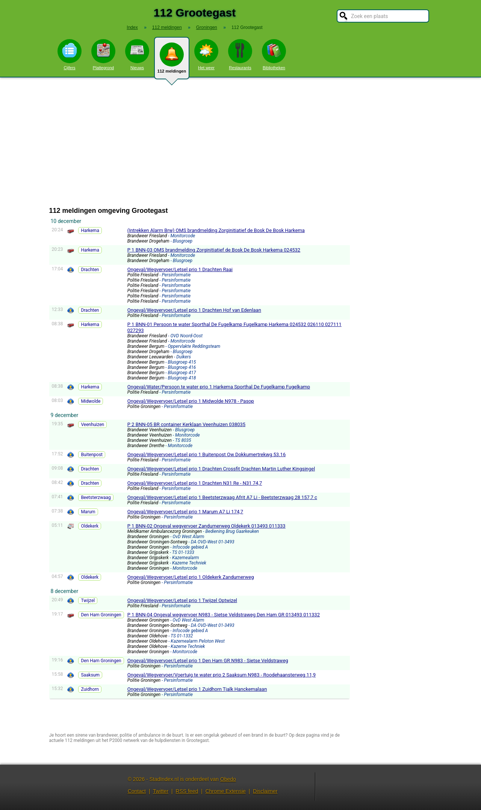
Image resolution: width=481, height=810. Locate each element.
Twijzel (88, 600)
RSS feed (186, 791)
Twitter (160, 791)
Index (132, 27)
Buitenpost (92, 454)
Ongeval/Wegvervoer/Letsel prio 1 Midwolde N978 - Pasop (190, 401)
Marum (88, 511)
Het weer (206, 54)
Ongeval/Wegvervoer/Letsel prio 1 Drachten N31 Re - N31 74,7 (194, 483)
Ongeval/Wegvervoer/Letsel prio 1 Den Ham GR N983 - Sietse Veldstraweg (207, 660)
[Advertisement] (240, 142)
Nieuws (137, 54)
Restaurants (240, 54)
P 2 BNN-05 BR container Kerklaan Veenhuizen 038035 (186, 424)
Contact (137, 791)
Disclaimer (265, 791)
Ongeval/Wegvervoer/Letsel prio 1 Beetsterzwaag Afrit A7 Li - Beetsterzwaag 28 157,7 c (222, 497)
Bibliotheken (274, 54)
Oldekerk (89, 526)
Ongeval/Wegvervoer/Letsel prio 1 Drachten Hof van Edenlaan (194, 310)
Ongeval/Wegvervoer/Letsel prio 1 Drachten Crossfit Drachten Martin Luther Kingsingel (221, 469)
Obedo (228, 779)
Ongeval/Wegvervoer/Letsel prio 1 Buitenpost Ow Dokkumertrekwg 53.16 (206, 454)
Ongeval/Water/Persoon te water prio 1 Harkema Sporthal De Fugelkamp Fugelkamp (218, 387)
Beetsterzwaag (95, 497)
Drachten (90, 269)
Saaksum (90, 675)
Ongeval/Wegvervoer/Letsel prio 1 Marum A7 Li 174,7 (185, 511)
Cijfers (69, 54)
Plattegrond (103, 54)
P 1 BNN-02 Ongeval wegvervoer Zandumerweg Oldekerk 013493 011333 (206, 526)
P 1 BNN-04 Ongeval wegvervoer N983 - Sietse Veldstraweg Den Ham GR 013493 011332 (223, 614)
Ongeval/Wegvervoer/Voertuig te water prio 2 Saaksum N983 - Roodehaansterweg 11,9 (221, 675)
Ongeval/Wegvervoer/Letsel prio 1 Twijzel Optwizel (182, 600)
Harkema (90, 230)
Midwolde (90, 401)
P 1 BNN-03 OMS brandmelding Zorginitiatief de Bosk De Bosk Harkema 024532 (213, 250)
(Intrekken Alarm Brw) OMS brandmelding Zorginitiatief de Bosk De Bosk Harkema (216, 230)
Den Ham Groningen (101, 614)
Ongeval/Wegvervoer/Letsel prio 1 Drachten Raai (180, 269)
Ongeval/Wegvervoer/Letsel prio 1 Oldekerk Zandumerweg (190, 577)
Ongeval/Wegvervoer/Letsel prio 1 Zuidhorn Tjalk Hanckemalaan (197, 689)
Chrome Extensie (225, 791)
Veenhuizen (92, 424)
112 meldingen (171, 60)
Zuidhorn (90, 689)
